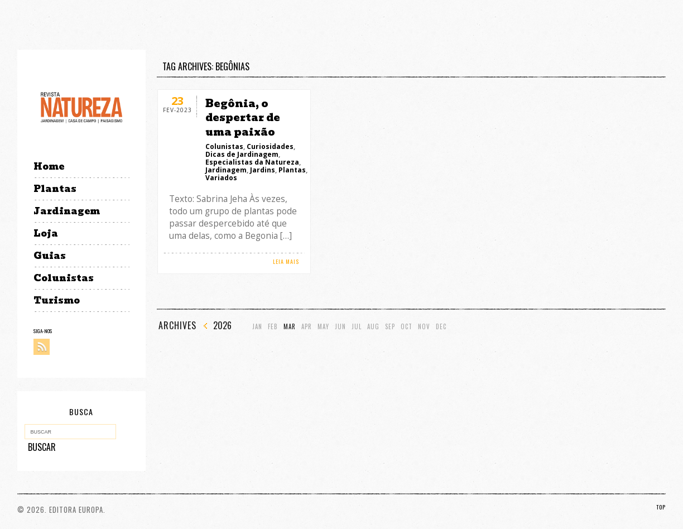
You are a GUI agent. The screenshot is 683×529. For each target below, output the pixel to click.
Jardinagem (66, 211)
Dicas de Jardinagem (241, 154)
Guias (49, 256)
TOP (661, 507)
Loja (45, 234)
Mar (289, 327)
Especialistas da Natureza (252, 162)
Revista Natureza (81, 107)
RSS (41, 347)
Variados (221, 177)
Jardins (262, 170)
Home (48, 167)
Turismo (56, 300)
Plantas (54, 189)
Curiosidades (270, 146)
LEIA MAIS (286, 261)
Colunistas (63, 278)
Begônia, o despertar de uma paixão (242, 117)
